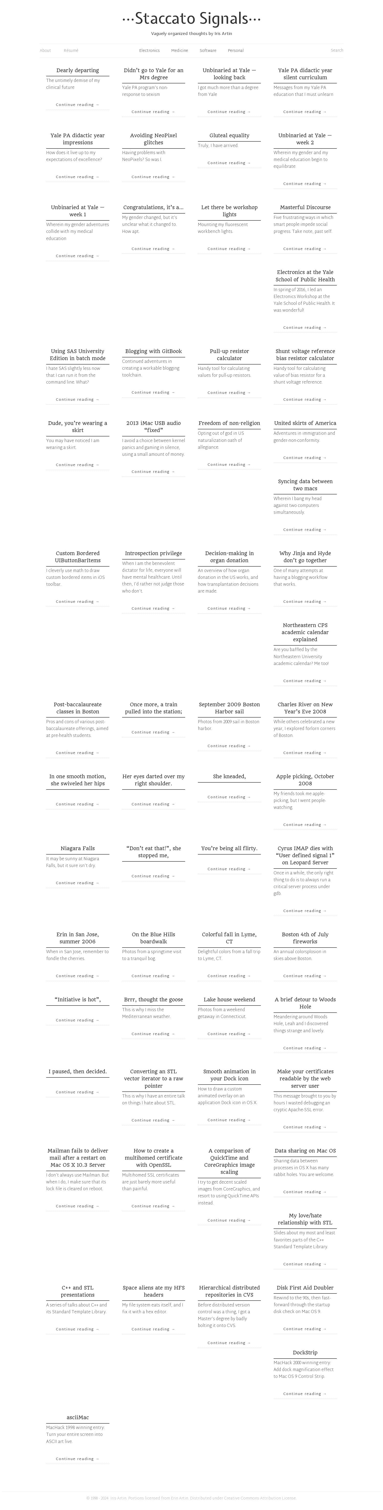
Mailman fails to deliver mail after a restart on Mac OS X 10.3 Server (77, 1158)
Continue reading (78, 105)
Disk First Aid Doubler (305, 1288)
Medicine (179, 51)
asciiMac (78, 1417)
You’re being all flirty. (229, 848)
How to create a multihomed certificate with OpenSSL (153, 1158)
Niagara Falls (78, 848)
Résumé (71, 51)
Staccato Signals (191, 18)
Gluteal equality (229, 135)
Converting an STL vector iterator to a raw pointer (153, 1079)
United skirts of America (305, 423)
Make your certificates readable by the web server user (305, 1079)
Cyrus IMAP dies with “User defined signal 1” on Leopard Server (305, 856)
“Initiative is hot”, (77, 1000)
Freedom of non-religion (229, 423)
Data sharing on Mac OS (305, 1151)
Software (208, 51)
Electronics (149, 51)
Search (337, 51)
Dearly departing (77, 70)
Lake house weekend (229, 1000)
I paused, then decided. (78, 1072)
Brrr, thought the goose (153, 1000)
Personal (236, 51)
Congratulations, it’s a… (153, 207)
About (45, 51)
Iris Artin (118, 1498)
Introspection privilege (153, 553)
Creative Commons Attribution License (260, 1498)
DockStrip (305, 1353)
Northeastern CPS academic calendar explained (305, 632)
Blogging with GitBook (153, 351)
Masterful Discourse (305, 207)
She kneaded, (229, 776)
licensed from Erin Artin (166, 1498)
